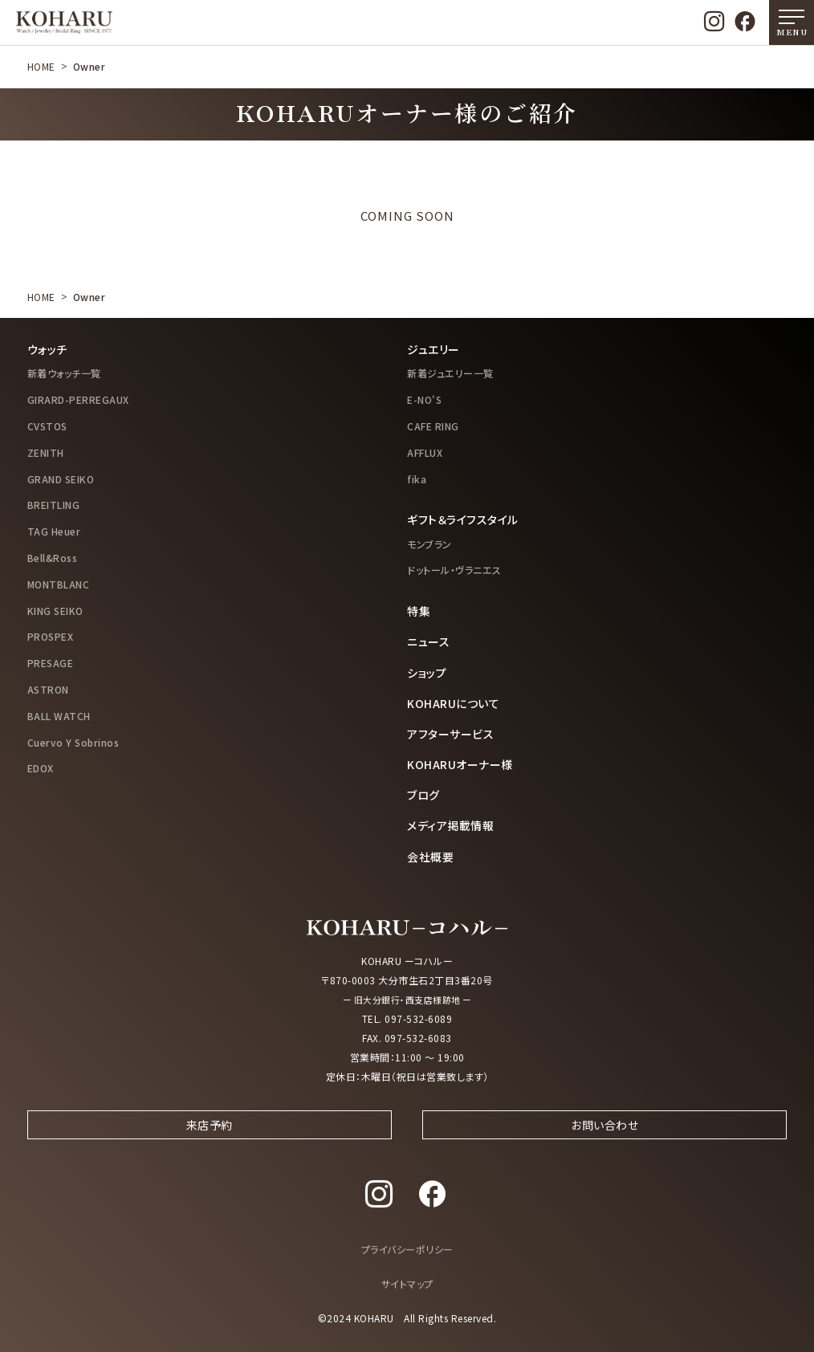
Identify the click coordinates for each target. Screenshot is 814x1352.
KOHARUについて (453, 703)
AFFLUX (424, 452)
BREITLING (53, 504)
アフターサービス (450, 734)
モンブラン (429, 544)
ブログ (423, 795)
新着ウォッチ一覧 (64, 373)
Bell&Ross (52, 557)
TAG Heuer (54, 531)
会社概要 (430, 857)
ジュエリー (433, 349)
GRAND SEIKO (61, 479)
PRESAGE (50, 663)
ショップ (426, 673)
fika (416, 479)
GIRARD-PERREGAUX (78, 399)
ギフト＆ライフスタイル (463, 519)
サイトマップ (407, 1298)
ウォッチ (47, 349)
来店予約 (209, 1138)
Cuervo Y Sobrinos (73, 742)
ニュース (428, 641)
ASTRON (48, 689)
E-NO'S (424, 399)
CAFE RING (433, 426)
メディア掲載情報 (450, 825)
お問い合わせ (604, 1138)
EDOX (40, 768)
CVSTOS (47, 426)
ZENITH (45, 452)
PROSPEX (50, 636)
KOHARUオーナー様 (460, 764)
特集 (418, 611)
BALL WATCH (59, 716)
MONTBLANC (58, 584)
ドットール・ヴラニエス (454, 569)
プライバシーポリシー (407, 1264)
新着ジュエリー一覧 (450, 373)
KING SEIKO (55, 610)
